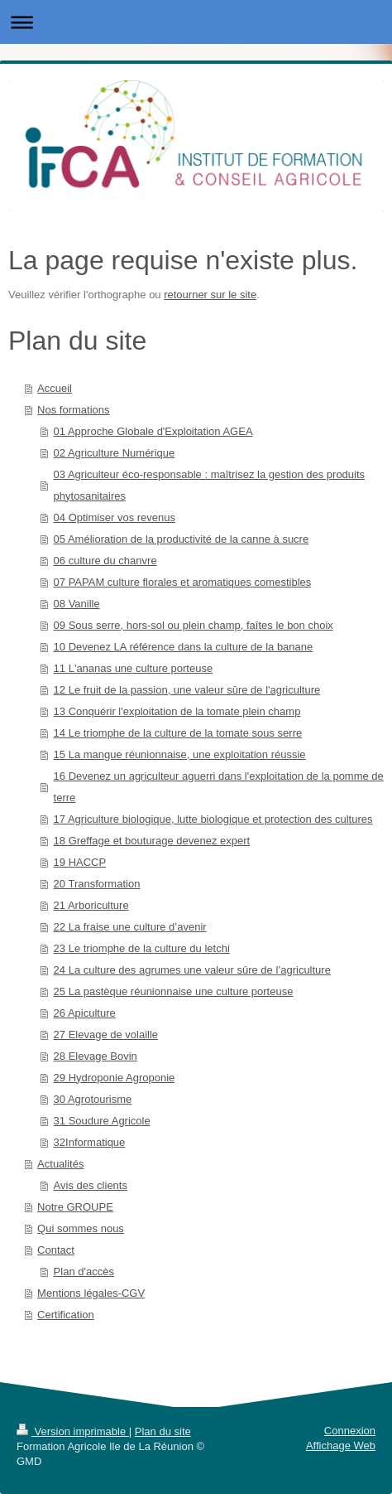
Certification (65, 1314)
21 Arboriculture (91, 905)
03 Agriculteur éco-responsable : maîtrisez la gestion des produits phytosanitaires (209, 485)
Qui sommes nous (80, 1228)
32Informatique (90, 1142)
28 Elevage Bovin (95, 1056)
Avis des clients (90, 1185)
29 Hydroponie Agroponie (114, 1077)
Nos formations (73, 410)
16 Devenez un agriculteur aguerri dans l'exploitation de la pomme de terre (219, 787)
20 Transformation (97, 884)
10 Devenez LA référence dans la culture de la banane (183, 647)
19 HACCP (80, 862)
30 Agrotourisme (93, 1099)
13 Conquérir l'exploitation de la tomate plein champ (177, 711)
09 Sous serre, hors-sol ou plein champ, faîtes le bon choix (193, 625)
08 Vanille (77, 603)
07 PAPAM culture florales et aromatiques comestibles (183, 582)
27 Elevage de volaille (106, 1034)
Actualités (60, 1164)
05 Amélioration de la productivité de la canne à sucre (181, 539)
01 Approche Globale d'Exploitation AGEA (153, 431)
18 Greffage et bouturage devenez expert (152, 840)
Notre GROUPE (75, 1207)
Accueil (54, 388)
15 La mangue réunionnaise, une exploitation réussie (180, 754)
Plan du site (163, 1431)
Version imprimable (73, 1431)
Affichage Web (340, 1445)
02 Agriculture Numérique (114, 453)
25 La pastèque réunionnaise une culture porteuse (174, 991)
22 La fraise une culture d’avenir (130, 927)
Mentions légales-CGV (91, 1293)
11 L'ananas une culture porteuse (133, 668)
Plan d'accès (84, 1271)
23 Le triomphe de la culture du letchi (142, 948)
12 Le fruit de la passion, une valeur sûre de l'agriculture (187, 690)
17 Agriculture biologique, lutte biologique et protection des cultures (213, 819)
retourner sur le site (210, 294)
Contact (55, 1250)
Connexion (349, 1430)
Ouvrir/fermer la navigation (196, 22)
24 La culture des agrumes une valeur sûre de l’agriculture (192, 970)
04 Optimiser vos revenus (114, 517)
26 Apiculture (85, 1013)
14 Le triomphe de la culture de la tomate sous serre (178, 733)
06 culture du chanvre (105, 560)
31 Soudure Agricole (102, 1120)
